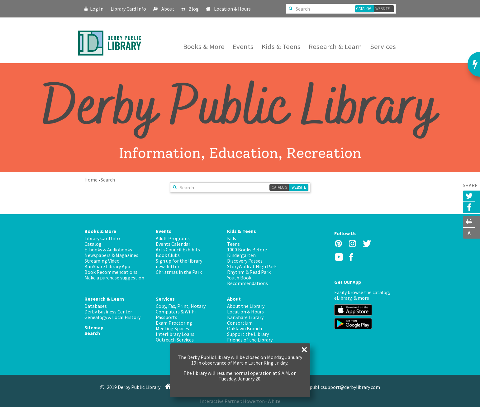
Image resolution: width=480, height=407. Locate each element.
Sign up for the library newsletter (179, 263)
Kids (231, 238)
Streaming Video (102, 261)
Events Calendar (173, 244)
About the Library (245, 306)
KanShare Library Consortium (245, 320)
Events (244, 46)
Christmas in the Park (179, 272)
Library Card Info (129, 9)
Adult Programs (173, 238)
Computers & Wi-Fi (176, 311)
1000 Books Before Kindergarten (247, 252)
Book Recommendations (110, 272)
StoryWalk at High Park (252, 266)
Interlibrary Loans (175, 334)
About (168, 9)
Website (382, 8)
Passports (166, 317)
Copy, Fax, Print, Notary (181, 306)
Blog (194, 9)
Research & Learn (336, 46)
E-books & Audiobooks (108, 249)
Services (383, 46)
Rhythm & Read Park (249, 272)
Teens (233, 244)
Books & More (204, 46)
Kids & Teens (282, 46)
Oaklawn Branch (244, 328)
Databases (95, 306)
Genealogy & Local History (112, 317)
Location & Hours (232, 9)
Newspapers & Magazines (111, 255)
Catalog (364, 8)
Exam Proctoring (174, 323)
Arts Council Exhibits (178, 249)
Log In (94, 9)
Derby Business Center (108, 311)
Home (90, 180)
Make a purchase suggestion (114, 277)
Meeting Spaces (172, 328)
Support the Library (248, 334)
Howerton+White (261, 401)
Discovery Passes (245, 261)
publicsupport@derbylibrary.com (340, 387)
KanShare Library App (107, 266)
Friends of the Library (250, 340)
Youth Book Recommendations (247, 280)
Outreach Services (175, 340)
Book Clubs (168, 255)
